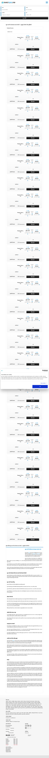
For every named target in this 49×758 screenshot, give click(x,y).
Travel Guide (40, 712)
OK (40, 386)
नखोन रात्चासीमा (14, 705)
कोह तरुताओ (28, 701)
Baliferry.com (13, 717)
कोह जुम (25, 701)
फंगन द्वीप (15, 706)
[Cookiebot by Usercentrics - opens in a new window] (43, 370)
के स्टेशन (18, 712)
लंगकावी (36, 706)
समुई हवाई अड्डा (12, 707)
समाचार (25, 712)
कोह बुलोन (10, 702)
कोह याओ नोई (20, 702)
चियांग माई (25, 703)
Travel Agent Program (16, 721)
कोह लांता (32, 702)
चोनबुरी (36, 703)
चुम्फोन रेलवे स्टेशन (32, 703)
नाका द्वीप (37, 705)
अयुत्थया (7, 701)
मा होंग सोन (22, 706)
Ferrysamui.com (8, 717)
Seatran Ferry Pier (37, 57)
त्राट (10, 705)
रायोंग (33, 706)
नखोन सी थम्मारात (19, 705)
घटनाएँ (22, 712)
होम (6, 712)
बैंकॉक (19, 706)
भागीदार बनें (10, 721)
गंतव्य (8, 712)
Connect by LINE (9, 732)
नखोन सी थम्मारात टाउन (25, 705)
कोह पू (38, 701)
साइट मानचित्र (23, 714)
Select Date (10, 31)
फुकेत (17, 706)
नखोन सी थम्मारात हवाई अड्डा (32, 705)
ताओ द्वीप (7, 705)
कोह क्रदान (18, 701)
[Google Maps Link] (26, 728)
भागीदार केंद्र (7, 721)
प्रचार (20, 712)
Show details (43, 383)
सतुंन (6, 707)
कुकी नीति (19, 714)
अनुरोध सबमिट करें (9, 725)
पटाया (40, 705)
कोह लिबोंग (38, 702)
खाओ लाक (15, 703)
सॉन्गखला (7, 709)
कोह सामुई (34, 553)
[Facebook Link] (26, 726)
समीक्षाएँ (30, 712)
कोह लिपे (35, 702)
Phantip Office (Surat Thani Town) (28, 39)
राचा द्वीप (25, 706)
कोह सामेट (7, 703)
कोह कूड (16, 701)
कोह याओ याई (24, 702)
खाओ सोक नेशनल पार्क (21, 703)
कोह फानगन (38, 553)
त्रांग (9, 705)
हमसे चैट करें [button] (8, 726)
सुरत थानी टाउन (23, 707)
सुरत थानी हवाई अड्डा (34, 707)
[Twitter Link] (28, 726)
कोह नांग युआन (32, 701)
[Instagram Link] (30, 726)
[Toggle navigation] (47, 2)
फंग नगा (12, 706)
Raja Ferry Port (36, 39)
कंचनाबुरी (13, 701)
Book (32, 49)
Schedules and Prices (12, 712)
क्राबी (9, 703)
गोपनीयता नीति (16, 714)
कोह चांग (22, 701)
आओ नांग (10, 701)
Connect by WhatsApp (10, 731)
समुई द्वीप (9, 707)
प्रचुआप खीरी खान (8, 706)
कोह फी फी (7, 702)
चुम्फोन (28, 703)
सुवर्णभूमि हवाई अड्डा (39, 707)
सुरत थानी (28, 37)
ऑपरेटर (27, 712)
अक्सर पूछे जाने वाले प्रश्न (35, 712)
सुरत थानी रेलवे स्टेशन (28, 707)
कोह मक (13, 702)
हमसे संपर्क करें (27, 714)
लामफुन (41, 706)
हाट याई (10, 709)
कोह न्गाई (36, 701)
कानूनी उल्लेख (7, 714)
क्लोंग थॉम (12, 703)
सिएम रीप (16, 707)
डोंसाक (29, 552)
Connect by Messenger (10, 729)
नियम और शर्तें (12, 714)
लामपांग (39, 706)
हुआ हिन (12, 709)
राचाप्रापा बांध (28, 706)
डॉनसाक (36, 38)
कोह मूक (16, 702)
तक (40, 703)
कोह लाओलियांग (29, 702)
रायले (31, 706)
